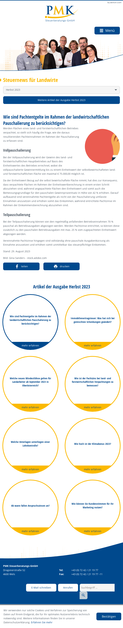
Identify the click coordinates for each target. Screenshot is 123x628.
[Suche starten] (116, 587)
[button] (65, 587)
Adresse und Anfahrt (38, 601)
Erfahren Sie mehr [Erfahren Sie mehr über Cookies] (41, 622)
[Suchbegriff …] (94, 587)
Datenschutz (60, 601)
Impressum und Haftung (84, 601)
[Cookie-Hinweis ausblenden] (108, 616)
